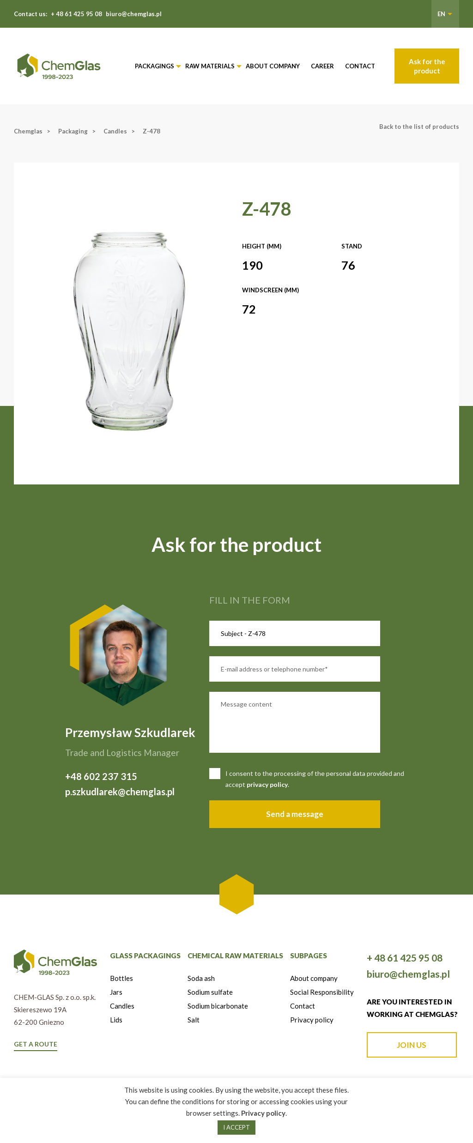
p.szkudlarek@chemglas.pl (120, 791)
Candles (115, 131)
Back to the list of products (419, 126)
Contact (360, 66)
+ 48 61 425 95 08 (76, 14)
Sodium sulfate (210, 992)
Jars (116, 992)
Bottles (121, 978)
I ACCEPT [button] (236, 1127)
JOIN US (411, 1045)
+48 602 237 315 (101, 776)
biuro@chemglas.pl (134, 14)
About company (273, 66)
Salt (194, 1020)
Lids (116, 1020)
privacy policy (267, 784)
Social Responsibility (322, 992)
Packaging (73, 131)
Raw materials (210, 66)
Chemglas (28, 131)
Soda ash (201, 978)
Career (322, 66)
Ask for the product (427, 66)
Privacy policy (312, 1020)
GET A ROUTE (35, 1044)
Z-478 (151, 131)
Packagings (154, 66)
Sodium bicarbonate (218, 1006)
